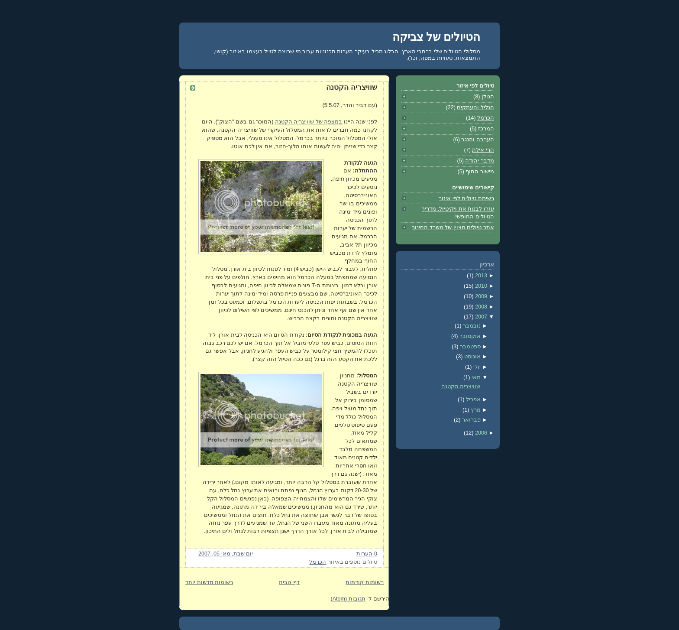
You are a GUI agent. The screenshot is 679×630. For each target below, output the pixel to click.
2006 (480, 433)
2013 (480, 276)
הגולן (488, 97)
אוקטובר (469, 336)
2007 (480, 317)
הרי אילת (483, 150)
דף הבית (289, 582)
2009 (480, 296)
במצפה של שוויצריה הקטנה (309, 122)
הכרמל (317, 562)
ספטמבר (469, 347)
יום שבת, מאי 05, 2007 (225, 554)
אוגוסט (471, 357)
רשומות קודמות (365, 582)
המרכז (486, 129)
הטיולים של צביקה (436, 36)
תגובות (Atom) (347, 599)
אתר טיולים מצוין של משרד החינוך (453, 227)
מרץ (475, 410)
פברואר (470, 420)
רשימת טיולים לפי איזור (466, 198)
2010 (480, 286)
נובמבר (471, 326)
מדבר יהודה (479, 161)
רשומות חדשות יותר (209, 582)
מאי (475, 377)
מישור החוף (480, 172)
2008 (480, 307)
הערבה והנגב (477, 139)
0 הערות (366, 554)
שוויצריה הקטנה (351, 87)
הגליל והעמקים (475, 107)
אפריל (472, 399)
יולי (476, 367)
